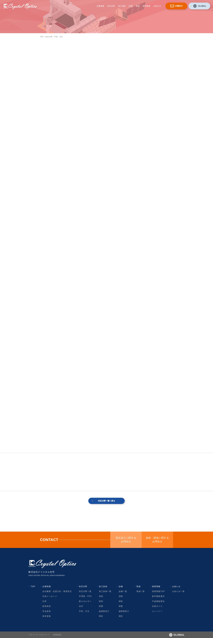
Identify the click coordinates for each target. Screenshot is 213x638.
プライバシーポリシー (38, 634)
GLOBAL (202, 6)
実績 (138, 6)
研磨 (101, 606)
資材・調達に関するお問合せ (157, 539)
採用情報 (146, 6)
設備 (131, 6)
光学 (81, 606)
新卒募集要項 (158, 596)
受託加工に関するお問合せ (126, 539)
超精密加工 (104, 611)
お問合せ (179, 6)
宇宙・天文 (84, 611)
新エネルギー (85, 601)
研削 (101, 601)
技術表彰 (47, 606)
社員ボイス (157, 606)
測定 (101, 616)
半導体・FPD (85, 596)
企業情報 (100, 6)
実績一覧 (140, 591)
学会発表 (47, 611)
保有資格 (47, 616)
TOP (42, 37)
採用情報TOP (158, 591)
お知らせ (157, 6)
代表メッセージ (50, 596)
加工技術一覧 (105, 591)
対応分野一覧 (85, 591)
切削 (101, 596)
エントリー (157, 611)
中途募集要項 (158, 601)
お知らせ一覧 (178, 591)
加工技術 (122, 6)
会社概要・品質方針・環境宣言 (57, 591)
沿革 (45, 601)
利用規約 (57, 634)
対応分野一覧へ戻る (106, 500)
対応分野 (111, 6)
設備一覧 (123, 591)
